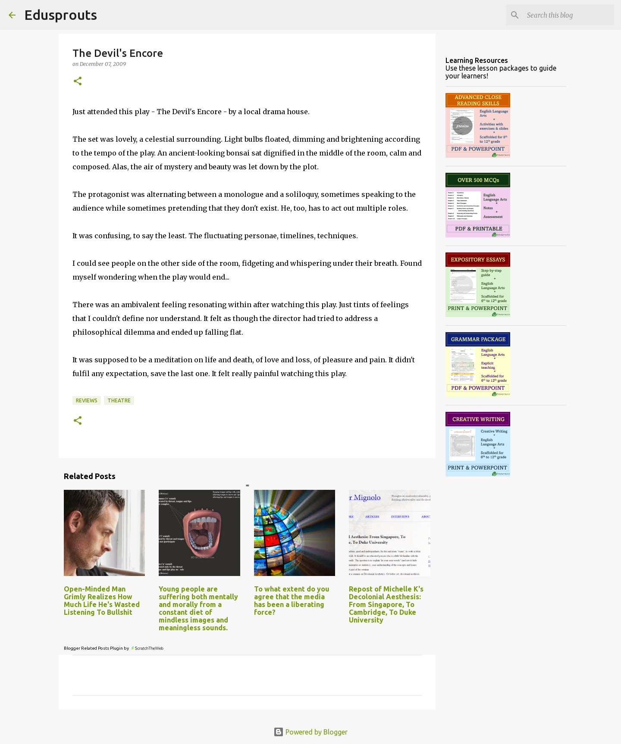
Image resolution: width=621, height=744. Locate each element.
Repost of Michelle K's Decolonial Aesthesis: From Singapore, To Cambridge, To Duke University (386, 604)
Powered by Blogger (310, 732)
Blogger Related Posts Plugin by (114, 648)
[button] (77, 81)
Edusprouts (60, 14)
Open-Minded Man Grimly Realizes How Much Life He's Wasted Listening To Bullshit (102, 600)
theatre (119, 400)
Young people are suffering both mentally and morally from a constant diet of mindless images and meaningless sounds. (198, 608)
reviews (86, 400)
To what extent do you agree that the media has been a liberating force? (291, 600)
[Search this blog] (569, 15)
